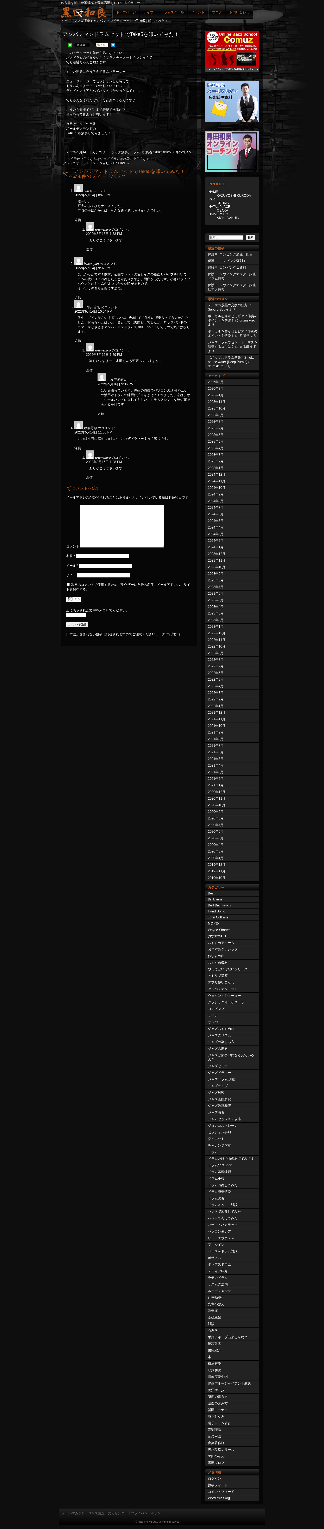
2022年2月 (216, 699)
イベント (198, 12)
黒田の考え (216, 1456)
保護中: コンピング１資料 (227, 267)
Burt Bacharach (219, 905)
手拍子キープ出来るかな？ (228, 1337)
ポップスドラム (219, 1264)
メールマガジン (73, 1513)
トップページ (126, 12)
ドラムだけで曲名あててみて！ (231, 1158)
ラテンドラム (218, 1277)
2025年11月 (216, 402)
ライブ (148, 12)
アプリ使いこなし (221, 982)
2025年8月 (216, 421)
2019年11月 (216, 871)
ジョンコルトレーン (223, 1125)
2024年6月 (216, 514)
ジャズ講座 (96, 1513)
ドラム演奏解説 (219, 1191)
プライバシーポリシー (147, 1513)
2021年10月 (216, 726)
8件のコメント (184, 152)
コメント (72, 546)
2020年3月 (216, 851)
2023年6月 (216, 593)
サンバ (213, 1022)
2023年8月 (216, 580)
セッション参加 (219, 1132)
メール (72, 565)
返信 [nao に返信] (77, 220)
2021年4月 (216, 765)
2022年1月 (216, 706)
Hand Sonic (216, 911)
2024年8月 (216, 501)
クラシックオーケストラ (226, 1002)
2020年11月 (216, 798)
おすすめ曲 (216, 956)
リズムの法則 (218, 1284)
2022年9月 (216, 653)
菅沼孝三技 (216, 1390)
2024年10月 (216, 487)
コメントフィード (221, 1491)
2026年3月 (216, 382)
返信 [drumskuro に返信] (89, 249)
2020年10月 (216, 805)
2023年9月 (216, 573)
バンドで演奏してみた (224, 1211)
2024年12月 (216, 474)
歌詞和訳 (214, 1370)
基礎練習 (214, 1317)
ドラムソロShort (220, 1165)
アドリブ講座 (218, 976)
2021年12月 (216, 712)
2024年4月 (216, 527)
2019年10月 (216, 878)
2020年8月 (216, 818)
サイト (71, 575)
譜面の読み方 (218, 1403)
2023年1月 (216, 626)
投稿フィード (218, 1485)
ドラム (135, 152)
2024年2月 (216, 540)
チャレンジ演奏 (219, 1145)
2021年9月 (216, 732)
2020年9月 (216, 811)
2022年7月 (216, 666)
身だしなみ (216, 1416)
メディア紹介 (218, 1271)
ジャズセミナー (219, 1066)
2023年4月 (216, 607)
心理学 (213, 1330)
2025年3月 (216, 454)
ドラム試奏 (216, 1198)
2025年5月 (216, 441)
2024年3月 (216, 534)
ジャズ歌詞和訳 (219, 1105)
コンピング (216, 1009)
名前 (70, 556)
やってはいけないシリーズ (228, 969)
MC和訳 (214, 923)
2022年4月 (216, 686)
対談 (211, 1324)
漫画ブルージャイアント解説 (229, 1383)
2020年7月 (216, 825)
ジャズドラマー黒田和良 (83, 12)
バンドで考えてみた (223, 1218)
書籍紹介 (214, 1350)
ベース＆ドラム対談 (223, 1251)
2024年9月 (216, 494)
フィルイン (216, 1244)
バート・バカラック (223, 1225)
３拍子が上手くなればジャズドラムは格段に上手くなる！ (108, 159)
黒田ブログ (216, 1463)
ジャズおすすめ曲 (221, 1028)
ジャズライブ (218, 1086)
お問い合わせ (239, 12)
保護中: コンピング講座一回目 (230, 254)
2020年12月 (216, 792)
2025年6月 (216, 435)
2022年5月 (216, 679)
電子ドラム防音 (219, 1423)
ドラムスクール (172, 12)
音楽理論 (214, 1429)
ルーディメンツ (219, 1291)
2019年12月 (216, 864)
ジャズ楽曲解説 (219, 1099)
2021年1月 (216, 785)
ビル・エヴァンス (221, 1238)
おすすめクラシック (223, 949)
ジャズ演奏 (119, 152)
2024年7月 (216, 507)
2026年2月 (216, 388)
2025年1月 (216, 468)
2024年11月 (216, 481)
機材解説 (214, 1363)
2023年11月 (216, 560)
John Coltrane (218, 917)
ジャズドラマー (219, 1072)
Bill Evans (215, 899)
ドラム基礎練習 (219, 1172)
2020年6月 (216, 831)
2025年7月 (216, 428)
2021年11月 (216, 719)
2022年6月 (216, 673)
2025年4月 (216, 448)
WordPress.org (219, 1498)
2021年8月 (216, 739)
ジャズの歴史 (218, 1048)
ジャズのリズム (219, 1035)
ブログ (217, 12)
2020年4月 (216, 845)
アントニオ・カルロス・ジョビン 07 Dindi (96, 163)
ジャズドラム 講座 (221, 1079)
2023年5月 (216, 600)
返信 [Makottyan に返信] (77, 297)
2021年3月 (216, 772)
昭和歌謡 (214, 1344)
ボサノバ (214, 1258)
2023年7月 (216, 587)
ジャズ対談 (216, 1092)
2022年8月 (216, 659)
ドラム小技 (216, 1178)
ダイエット (216, 1139)
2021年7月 (216, 745)
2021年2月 (216, 778)
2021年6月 (216, 752)
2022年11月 (216, 640)
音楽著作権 (216, 1443)
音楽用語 (214, 1436)
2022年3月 (216, 692)
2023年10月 (216, 567)
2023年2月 (216, 620)
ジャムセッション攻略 (224, 1119)
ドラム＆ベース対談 (223, 1205)
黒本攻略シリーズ (221, 1449)
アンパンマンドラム (223, 989)
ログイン (214, 1478)
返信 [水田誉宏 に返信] (77, 341)
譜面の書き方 (218, 1396)
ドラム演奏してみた (223, 1185)
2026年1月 (216, 395)
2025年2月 (216, 461)
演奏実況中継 (218, 1377)
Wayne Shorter (219, 930)
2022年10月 (216, 646)
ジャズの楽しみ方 (221, 1042)
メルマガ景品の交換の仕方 (228, 305)
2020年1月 (216, 858)
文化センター (118, 1513)
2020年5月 (216, 838)
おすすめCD (217, 936)
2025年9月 (216, 415)
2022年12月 (216, 633)
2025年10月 (216, 408)
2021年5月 (216, 759)
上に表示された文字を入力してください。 (97, 610)
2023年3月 (216, 613)
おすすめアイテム (221, 942)
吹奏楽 (213, 1310)
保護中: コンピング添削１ (227, 261)
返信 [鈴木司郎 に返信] (77, 448)
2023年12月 (216, 554)
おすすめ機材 (218, 962)
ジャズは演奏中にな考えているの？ (231, 1057)
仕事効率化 (216, 1297)
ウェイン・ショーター (224, 995)
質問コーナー (218, 1410)
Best (211, 893)
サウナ (213, 1015)
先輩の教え (216, 1304)
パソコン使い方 (219, 1231)
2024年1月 (216, 547)
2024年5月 (216, 521)
